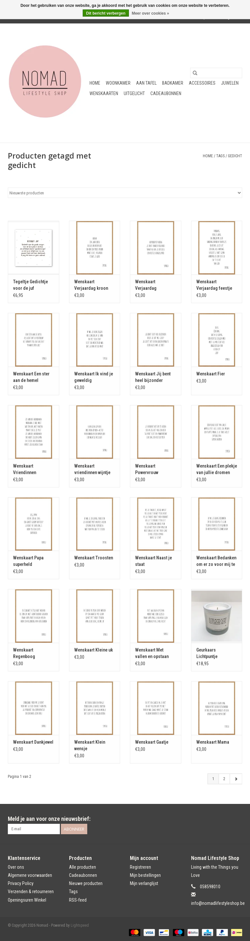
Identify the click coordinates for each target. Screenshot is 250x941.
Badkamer (172, 83)
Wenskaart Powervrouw (146, 469)
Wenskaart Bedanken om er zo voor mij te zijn (216, 561)
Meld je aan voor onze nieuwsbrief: (49, 818)
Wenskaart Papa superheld (28, 561)
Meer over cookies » (150, 13)
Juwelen (230, 83)
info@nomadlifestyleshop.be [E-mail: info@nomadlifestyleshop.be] (218, 903)
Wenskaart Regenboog (24, 653)
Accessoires (202, 83)
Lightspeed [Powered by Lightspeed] (80, 925)
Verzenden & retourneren (31, 891)
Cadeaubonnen (165, 93)
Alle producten (82, 867)
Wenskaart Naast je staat (153, 561)
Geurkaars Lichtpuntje (206, 653)
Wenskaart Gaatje (151, 742)
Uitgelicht (134, 93)
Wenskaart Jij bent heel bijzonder (153, 377)
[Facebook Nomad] (225, 819)
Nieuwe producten (86, 883)
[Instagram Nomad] (237, 819)
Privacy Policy (21, 883)
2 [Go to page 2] (224, 779)
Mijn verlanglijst (144, 883)
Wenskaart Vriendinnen (24, 469)
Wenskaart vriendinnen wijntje (92, 469)
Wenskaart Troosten (93, 557)
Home (95, 83)
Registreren (140, 867)
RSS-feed (78, 900)
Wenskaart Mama (212, 742)
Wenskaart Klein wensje (89, 745)
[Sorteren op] (125, 193)
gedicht (235, 156)
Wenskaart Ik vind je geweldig (93, 377)
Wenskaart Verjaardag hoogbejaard (147, 285)
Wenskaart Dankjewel (33, 742)
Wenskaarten (104, 93)
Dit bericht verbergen (106, 13)
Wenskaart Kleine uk (93, 650)
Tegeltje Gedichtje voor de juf (30, 285)
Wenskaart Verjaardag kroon (91, 285)
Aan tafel (146, 83)
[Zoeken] (216, 73)
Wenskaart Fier (210, 373)
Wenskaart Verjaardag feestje (214, 285)
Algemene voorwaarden (30, 875)
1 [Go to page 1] (213, 779)
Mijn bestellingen (145, 875)
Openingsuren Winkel (27, 900)
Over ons (16, 867)
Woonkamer (118, 83)
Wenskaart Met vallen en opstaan (152, 653)
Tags (220, 156)
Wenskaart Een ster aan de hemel (31, 377)
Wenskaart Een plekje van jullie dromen (216, 469)
